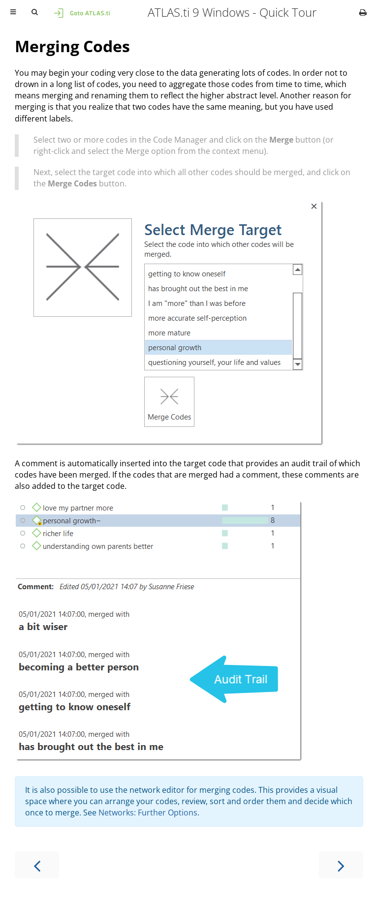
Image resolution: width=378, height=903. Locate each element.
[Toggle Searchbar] (34, 12)
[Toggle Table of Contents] (13, 12)
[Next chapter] (341, 864)
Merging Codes (72, 46)
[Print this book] (363, 12)
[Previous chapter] (37, 864)
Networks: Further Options (147, 812)
